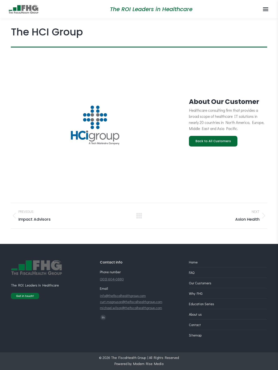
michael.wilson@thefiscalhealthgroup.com (131, 307)
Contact (195, 324)
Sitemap (195, 335)
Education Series (201, 304)
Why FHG (196, 293)
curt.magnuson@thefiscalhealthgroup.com (131, 301)
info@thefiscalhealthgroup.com (123, 295)
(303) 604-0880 (112, 279)
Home (193, 262)
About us (195, 314)
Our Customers (200, 283)
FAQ (191, 272)
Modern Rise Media (148, 363)
